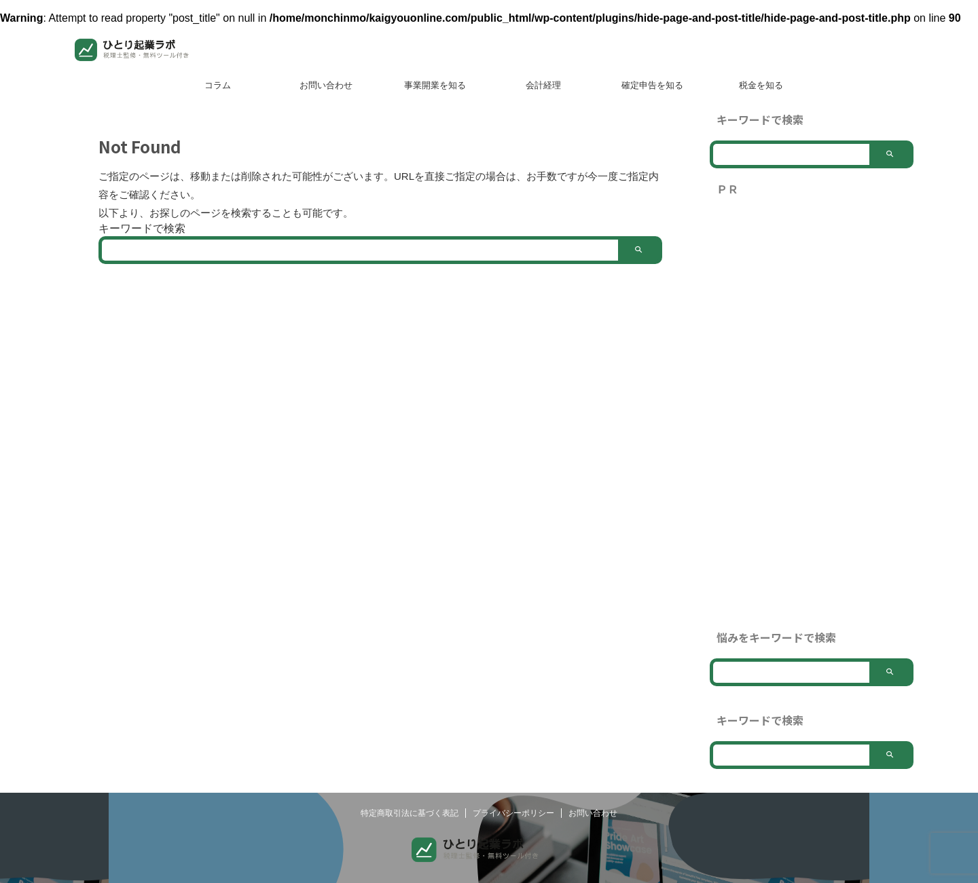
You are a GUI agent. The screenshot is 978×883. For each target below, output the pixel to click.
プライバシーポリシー (513, 833)
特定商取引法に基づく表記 (409, 833)
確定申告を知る (652, 85)
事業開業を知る (435, 85)
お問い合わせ (326, 85)
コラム (217, 85)
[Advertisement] (811, 413)
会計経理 (543, 85)
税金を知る (761, 85)
